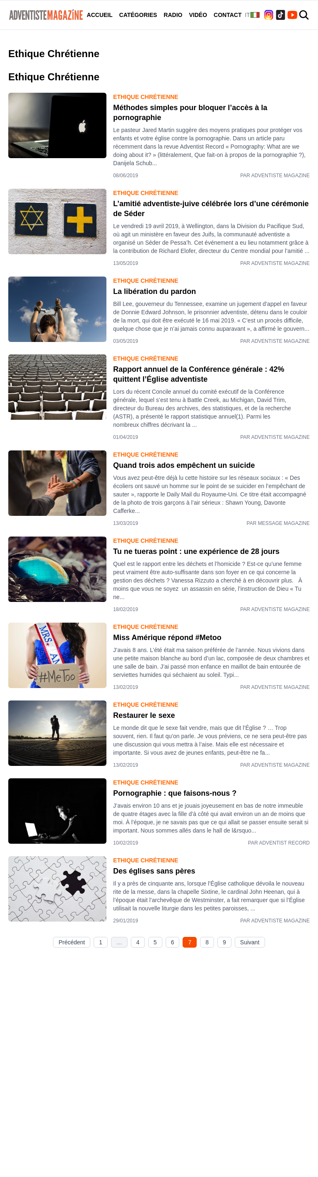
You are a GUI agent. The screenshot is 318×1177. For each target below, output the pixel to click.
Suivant (250, 942)
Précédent (71, 942)
